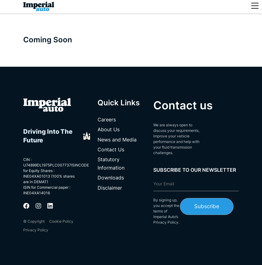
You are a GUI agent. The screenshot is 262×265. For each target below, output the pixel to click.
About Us (109, 129)
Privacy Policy (35, 230)
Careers (107, 119)
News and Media (117, 140)
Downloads (111, 178)
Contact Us (111, 149)
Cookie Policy (61, 221)
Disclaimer (110, 188)
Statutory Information (111, 163)
